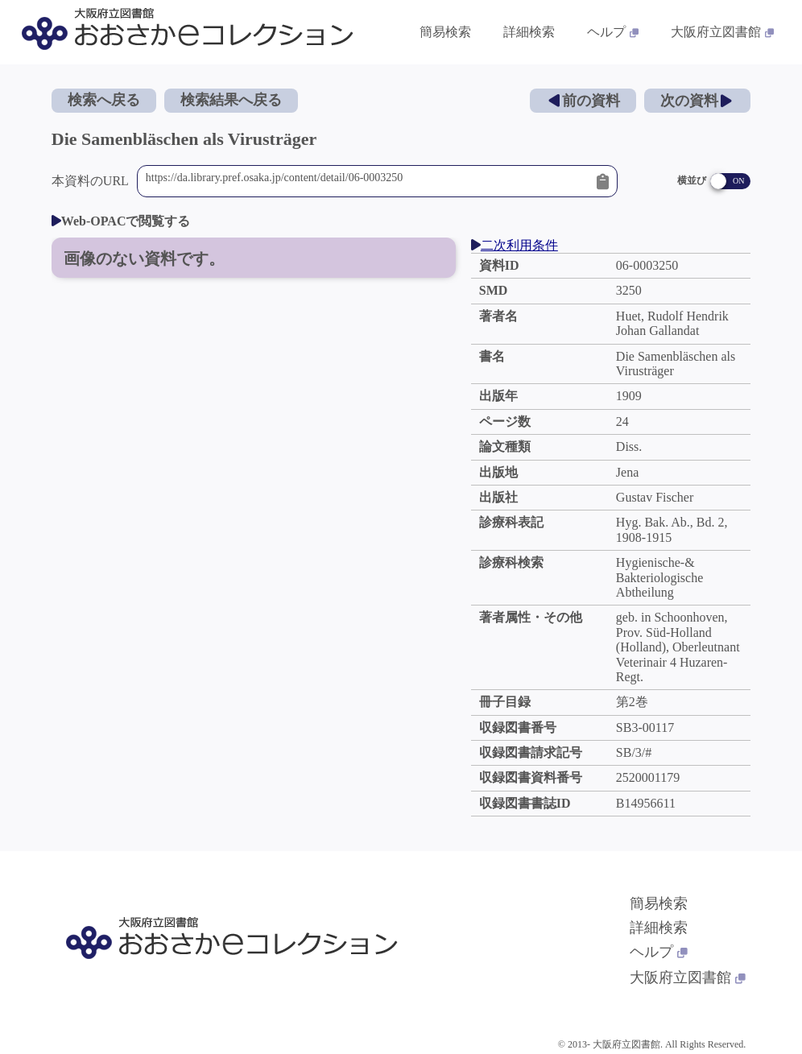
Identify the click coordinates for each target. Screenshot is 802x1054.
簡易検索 (659, 903)
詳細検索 (659, 928)
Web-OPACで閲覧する (121, 221)
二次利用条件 (514, 245)
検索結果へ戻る (231, 100)
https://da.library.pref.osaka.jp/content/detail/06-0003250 (367, 181)
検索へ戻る (104, 100)
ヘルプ (659, 952)
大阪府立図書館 (688, 977)
